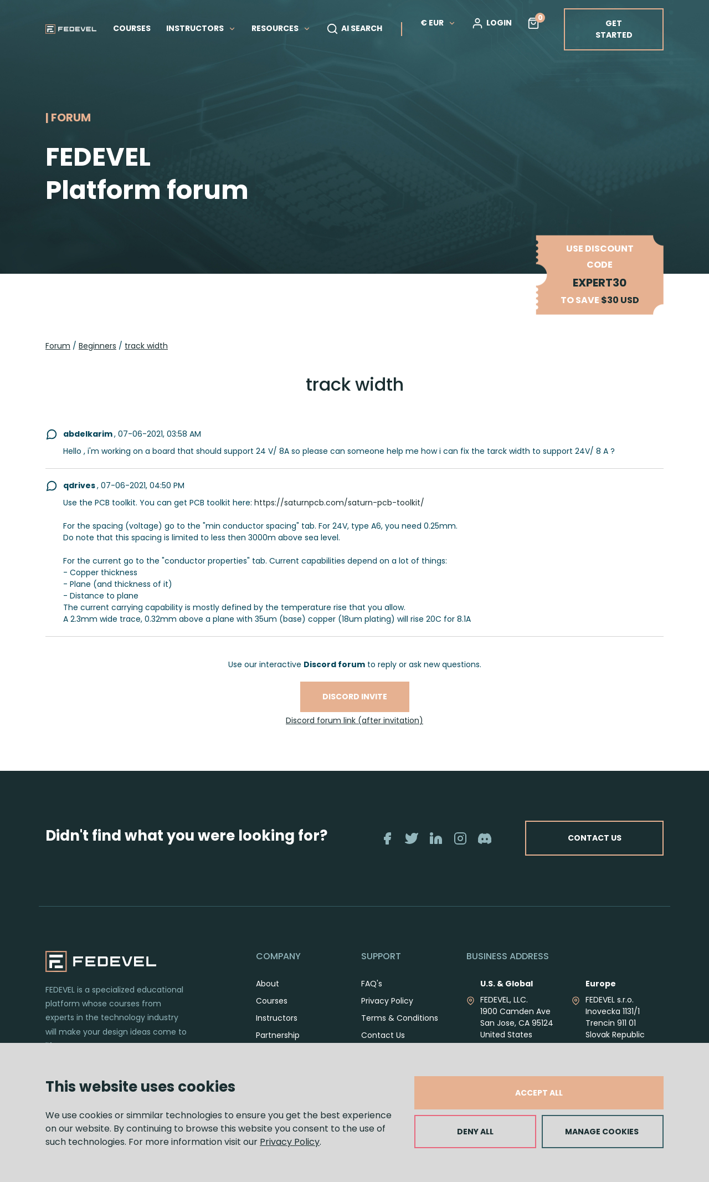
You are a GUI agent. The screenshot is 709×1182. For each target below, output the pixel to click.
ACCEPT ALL (539, 1092)
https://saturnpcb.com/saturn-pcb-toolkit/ (339, 502)
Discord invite (354, 696)
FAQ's (371, 995)
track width (146, 345)
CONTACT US (636, 844)
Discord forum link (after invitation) (354, 720)
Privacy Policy (290, 1141)
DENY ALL (475, 1131)
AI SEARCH (354, 29)
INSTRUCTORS (201, 28)
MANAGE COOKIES (602, 1131)
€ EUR (438, 22)
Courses (271, 1013)
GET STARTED (614, 29)
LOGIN (491, 23)
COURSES (132, 28)
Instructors (276, 1030)
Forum (57, 345)
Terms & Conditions (399, 1030)
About (267, 995)
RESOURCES (281, 28)
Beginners (97, 345)
